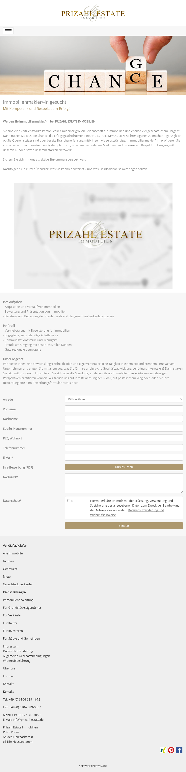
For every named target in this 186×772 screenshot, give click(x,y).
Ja (72, 501)
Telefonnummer (14, 448)
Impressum (10, 646)
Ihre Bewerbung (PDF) (18, 467)
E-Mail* (8, 458)
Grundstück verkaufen (18, 584)
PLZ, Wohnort (12, 438)
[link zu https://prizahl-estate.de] (93, 13)
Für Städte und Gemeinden (21, 638)
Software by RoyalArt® (93, 765)
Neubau (8, 561)
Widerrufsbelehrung (16, 661)
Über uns (9, 668)
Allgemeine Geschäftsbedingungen (26, 656)
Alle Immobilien (13, 553)
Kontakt (8, 684)
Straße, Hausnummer (17, 429)
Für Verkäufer (12, 615)
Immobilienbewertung (18, 600)
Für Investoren (13, 631)
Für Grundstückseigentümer (22, 607)
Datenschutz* (12, 501)
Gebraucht (10, 569)
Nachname (10, 419)
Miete (7, 576)
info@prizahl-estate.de (28, 720)
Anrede (8, 399)
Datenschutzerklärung (18, 651)
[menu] (8, 30)
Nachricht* (10, 477)
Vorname (9, 409)
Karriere (8, 676)
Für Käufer (10, 623)
